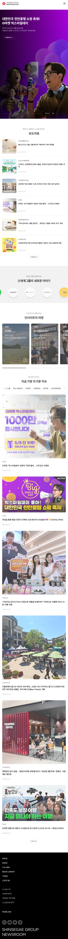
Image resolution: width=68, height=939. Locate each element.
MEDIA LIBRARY (8, 872)
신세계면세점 (56, 397)
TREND (5, 876)
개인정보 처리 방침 (8, 898)
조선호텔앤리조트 (23, 149)
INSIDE (7, 335)
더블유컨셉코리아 (23, 228)
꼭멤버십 (37, 397)
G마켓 (20, 208)
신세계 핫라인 (7, 894)
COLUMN (6, 867)
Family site (6, 912)
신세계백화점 (6, 776)
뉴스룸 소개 (6, 889)
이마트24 (5, 606)
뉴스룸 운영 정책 (8, 902)
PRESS (4, 859)
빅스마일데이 (18, 397)
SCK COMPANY (23, 169)
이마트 (29, 397)
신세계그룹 (6, 397)
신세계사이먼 (22, 248)
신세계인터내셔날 (23, 189)
